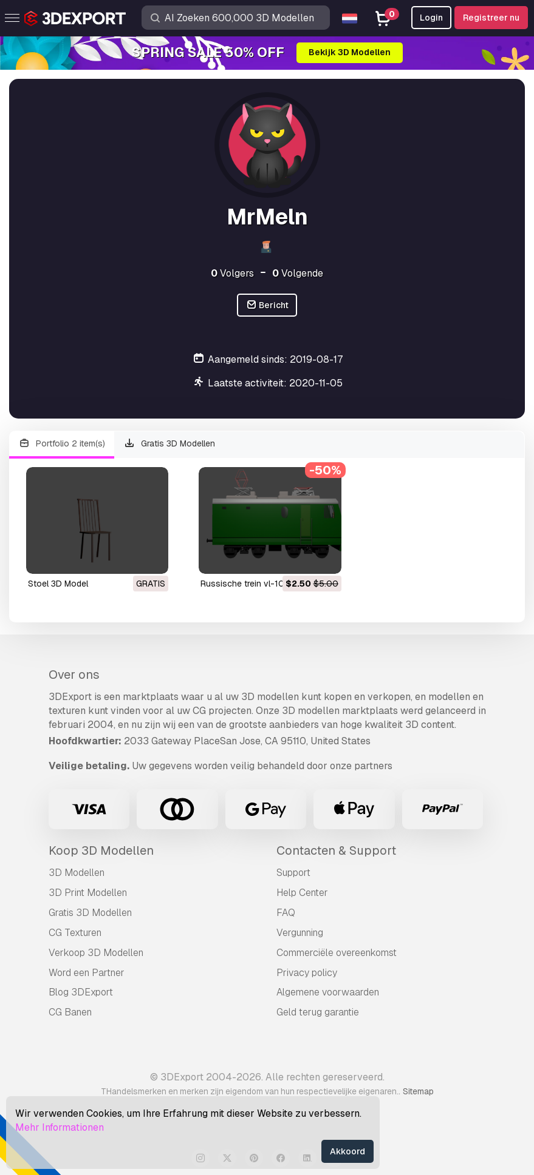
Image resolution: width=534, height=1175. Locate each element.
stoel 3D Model (58, 583)
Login (431, 17)
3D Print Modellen (88, 892)
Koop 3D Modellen (101, 850)
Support (293, 872)
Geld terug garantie (317, 1012)
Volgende (297, 273)
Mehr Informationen (59, 1127)
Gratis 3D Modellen (170, 443)
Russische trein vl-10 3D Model (262, 583)
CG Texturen (75, 932)
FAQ (285, 912)
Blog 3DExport (81, 992)
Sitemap (418, 1091)
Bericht (267, 305)
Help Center (302, 892)
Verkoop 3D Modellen (96, 952)
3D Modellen (76, 872)
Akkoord (347, 1151)
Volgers (232, 273)
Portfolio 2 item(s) (61, 443)
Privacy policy (306, 972)
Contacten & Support (336, 850)
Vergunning (299, 932)
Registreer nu (491, 17)
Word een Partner (87, 972)
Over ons (74, 674)
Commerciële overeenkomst (336, 952)
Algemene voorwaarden (327, 992)
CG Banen (70, 1012)
